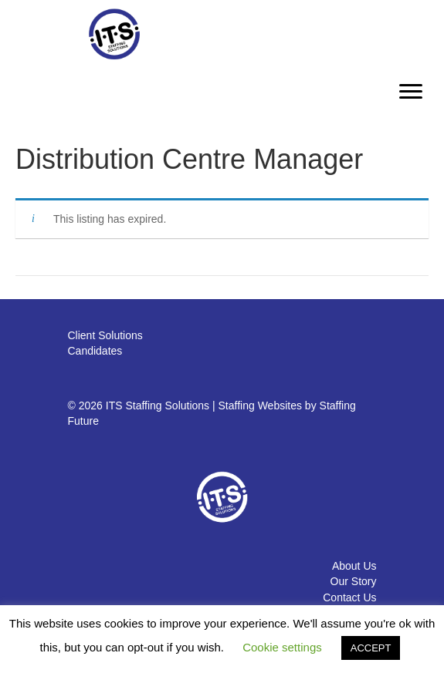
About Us (354, 566)
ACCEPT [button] (371, 648)
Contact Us (349, 597)
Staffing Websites (260, 405)
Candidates (95, 351)
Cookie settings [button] (282, 647)
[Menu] (411, 92)
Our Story (353, 581)
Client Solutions (105, 335)
